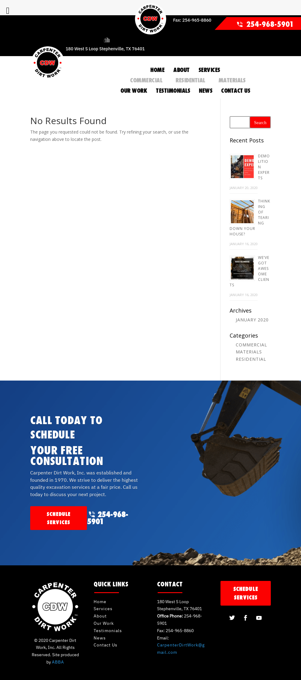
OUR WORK (133, 90)
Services (103, 608)
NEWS (205, 90)
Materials (231, 80)
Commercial (146, 80)
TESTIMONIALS (173, 90)
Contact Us (105, 645)
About (100, 616)
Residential (190, 80)
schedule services (58, 518)
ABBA (58, 662)
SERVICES (209, 69)
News (100, 638)
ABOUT (181, 69)
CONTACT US (235, 90)
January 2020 (252, 320)
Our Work (104, 623)
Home (100, 601)
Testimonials (108, 630)
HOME (157, 69)
